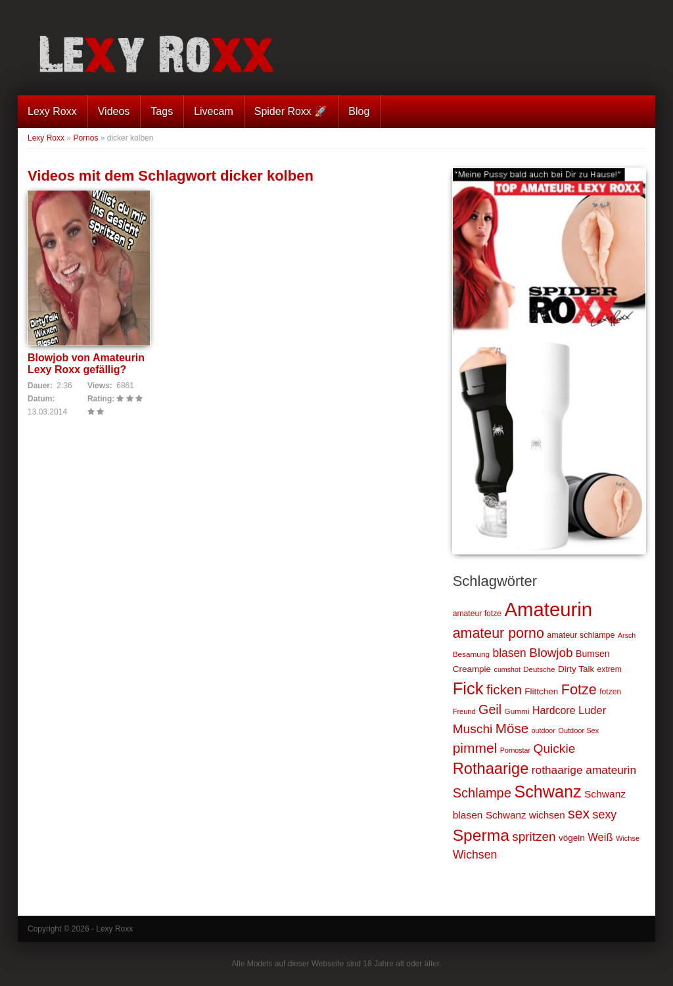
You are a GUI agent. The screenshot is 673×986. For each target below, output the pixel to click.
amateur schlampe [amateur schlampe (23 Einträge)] (581, 635)
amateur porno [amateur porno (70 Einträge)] (498, 633)
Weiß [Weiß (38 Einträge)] (600, 837)
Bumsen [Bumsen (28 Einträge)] (593, 653)
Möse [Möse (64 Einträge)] (512, 728)
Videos (114, 111)
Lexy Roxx (52, 111)
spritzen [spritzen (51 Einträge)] (533, 836)
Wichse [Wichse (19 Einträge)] (627, 838)
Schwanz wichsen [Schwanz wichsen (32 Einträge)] (525, 814)
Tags (162, 111)
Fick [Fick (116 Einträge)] (468, 688)
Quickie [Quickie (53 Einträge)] (555, 748)
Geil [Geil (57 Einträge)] (489, 709)
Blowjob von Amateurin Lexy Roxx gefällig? (86, 363)
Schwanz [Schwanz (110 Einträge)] (547, 791)
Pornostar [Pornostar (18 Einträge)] (515, 750)
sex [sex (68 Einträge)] (579, 813)
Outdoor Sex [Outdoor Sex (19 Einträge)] (578, 730)
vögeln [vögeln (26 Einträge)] (572, 838)
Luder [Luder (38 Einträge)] (592, 710)
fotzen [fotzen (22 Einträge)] (610, 691)
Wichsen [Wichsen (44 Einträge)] (475, 854)
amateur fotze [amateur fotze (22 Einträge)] (477, 613)
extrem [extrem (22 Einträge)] (609, 669)
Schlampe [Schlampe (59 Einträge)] (482, 793)
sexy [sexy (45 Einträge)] (605, 814)
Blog (358, 111)
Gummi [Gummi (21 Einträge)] (517, 711)
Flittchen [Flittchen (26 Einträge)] (541, 691)
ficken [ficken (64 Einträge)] (504, 689)
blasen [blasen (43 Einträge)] (509, 653)
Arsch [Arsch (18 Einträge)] (627, 635)
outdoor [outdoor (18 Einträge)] (543, 730)
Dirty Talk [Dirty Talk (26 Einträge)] (576, 669)
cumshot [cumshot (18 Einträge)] (507, 669)
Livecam (213, 111)
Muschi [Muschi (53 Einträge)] (473, 729)
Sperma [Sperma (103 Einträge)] (481, 835)
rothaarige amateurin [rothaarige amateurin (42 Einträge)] (584, 769)
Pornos (85, 138)
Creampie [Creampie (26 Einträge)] (472, 669)
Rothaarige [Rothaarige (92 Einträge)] (491, 768)
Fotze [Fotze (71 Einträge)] (579, 689)
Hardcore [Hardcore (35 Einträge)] (554, 710)
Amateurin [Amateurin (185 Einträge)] (548, 609)
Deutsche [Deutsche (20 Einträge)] (539, 669)
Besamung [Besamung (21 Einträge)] (471, 654)
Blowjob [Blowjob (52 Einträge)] (550, 653)
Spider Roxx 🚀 (291, 111)
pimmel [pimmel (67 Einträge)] (475, 747)
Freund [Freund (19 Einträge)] (464, 711)
